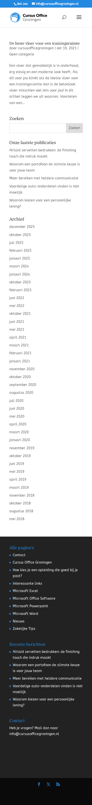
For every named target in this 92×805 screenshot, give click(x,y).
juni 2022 (16, 298)
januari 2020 (19, 440)
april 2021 (17, 337)
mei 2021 (16, 330)
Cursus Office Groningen (32, 562)
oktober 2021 (20, 314)
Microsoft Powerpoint (30, 606)
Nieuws (19, 621)
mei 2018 (16, 519)
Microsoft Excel (25, 591)
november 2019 (21, 448)
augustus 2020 (21, 393)
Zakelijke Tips (24, 629)
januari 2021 (19, 361)
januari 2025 (19, 258)
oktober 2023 (20, 282)
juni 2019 (16, 464)
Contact (19, 555)
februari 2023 (20, 290)
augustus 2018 (21, 511)
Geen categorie (21, 54)
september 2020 (22, 385)
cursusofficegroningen (36, 48)
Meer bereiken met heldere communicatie (43, 178)
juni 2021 (16, 322)
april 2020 (17, 424)
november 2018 (21, 495)
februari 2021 (20, 353)
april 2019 (17, 479)
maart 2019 (19, 488)
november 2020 (21, 369)
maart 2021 (19, 345)
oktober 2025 (20, 235)
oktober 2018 (20, 503)
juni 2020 (16, 409)
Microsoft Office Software (34, 598)
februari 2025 (20, 251)
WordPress (61, 798)
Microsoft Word (25, 614)
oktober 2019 (20, 456)
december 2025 (22, 227)
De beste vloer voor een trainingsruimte (44, 43)
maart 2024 (19, 266)
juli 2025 (16, 243)
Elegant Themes (59, 792)
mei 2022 (16, 306)
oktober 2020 (20, 377)
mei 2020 (16, 416)
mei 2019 (16, 472)
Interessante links (27, 583)
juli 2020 (16, 401)
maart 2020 (19, 432)
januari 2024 (19, 274)
